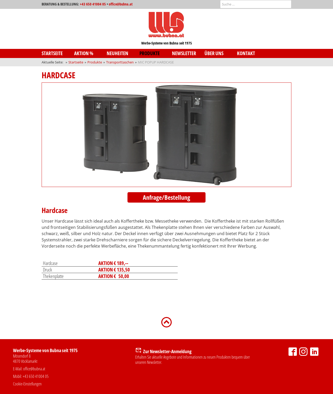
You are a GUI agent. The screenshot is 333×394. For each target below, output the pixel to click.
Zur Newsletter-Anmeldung (167, 351)
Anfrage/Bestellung (166, 197)
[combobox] (255, 4)
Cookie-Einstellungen (27, 384)
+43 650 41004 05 (93, 4)
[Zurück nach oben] (166, 322)
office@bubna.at (120, 4)
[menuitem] (58, 53)
